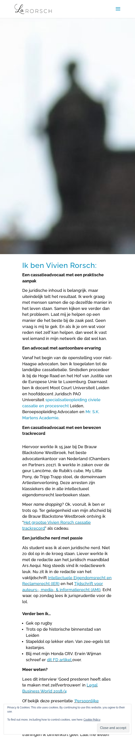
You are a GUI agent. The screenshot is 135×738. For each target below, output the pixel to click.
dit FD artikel (59, 659)
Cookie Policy (92, 719)
